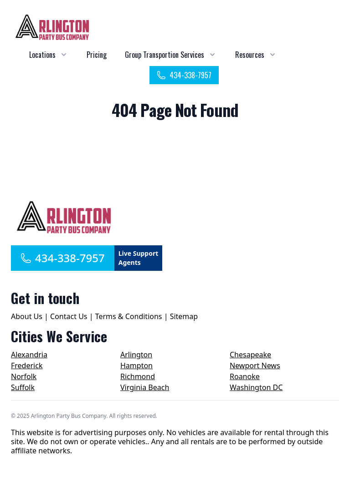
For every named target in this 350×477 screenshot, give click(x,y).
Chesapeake (250, 355)
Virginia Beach (144, 387)
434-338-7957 (184, 75)
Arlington (136, 355)
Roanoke (245, 376)
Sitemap (184, 316)
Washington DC (256, 387)
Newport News (255, 365)
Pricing (97, 54)
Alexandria (29, 355)
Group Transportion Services (164, 54)
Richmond (137, 376)
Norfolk (23, 376)
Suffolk (23, 387)
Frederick (26, 365)
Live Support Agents (138, 258)
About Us (26, 316)
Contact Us (68, 316)
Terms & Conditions (128, 316)
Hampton (136, 365)
